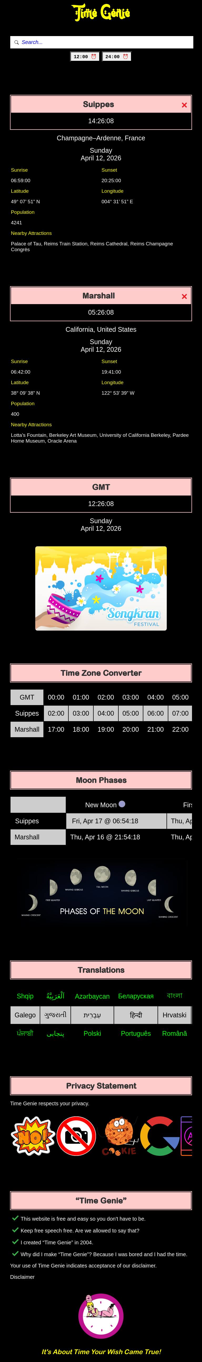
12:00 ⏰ (85, 57)
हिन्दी (136, 1015)
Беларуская (136, 996)
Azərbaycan (92, 996)
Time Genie (101, 13)
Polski (92, 1033)
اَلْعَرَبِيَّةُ (55, 996)
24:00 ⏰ (116, 57)
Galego (25, 1015)
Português (136, 1033)
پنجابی (55, 1033)
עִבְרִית (92, 1015)
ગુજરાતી (55, 1014)
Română (174, 1033)
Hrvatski (174, 1015)
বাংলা (174, 995)
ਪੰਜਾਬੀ (25, 1033)
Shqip (25, 996)
